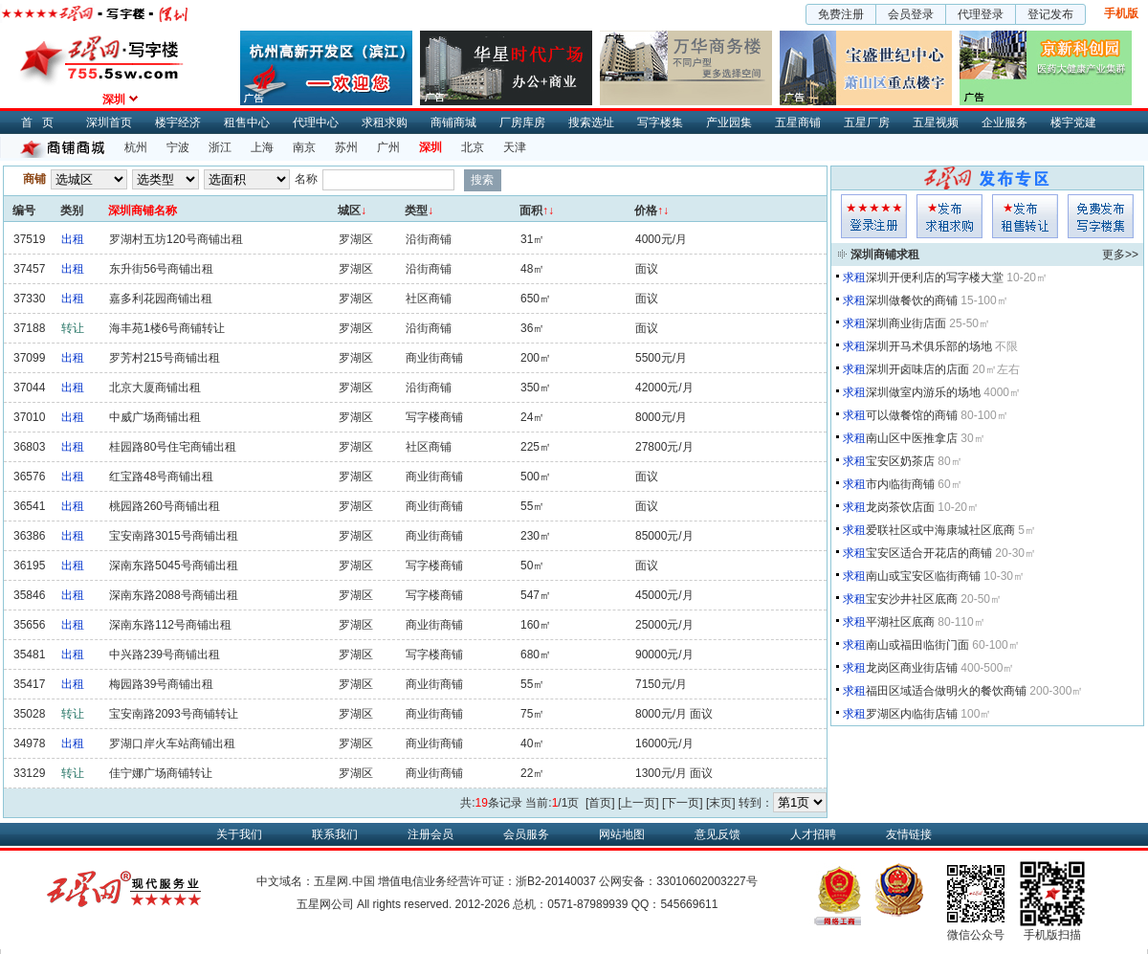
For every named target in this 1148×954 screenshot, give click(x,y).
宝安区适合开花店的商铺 (929, 553)
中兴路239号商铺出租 (164, 654)
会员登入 (874, 216)
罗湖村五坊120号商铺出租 (176, 239)
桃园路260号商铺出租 (164, 506)
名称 (306, 179)
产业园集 (729, 122)
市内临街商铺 (900, 484)
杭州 (135, 147)
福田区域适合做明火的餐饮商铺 (946, 691)
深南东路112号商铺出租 (170, 625)
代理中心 (316, 122)
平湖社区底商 (900, 622)
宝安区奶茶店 (900, 461)
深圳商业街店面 (906, 323)
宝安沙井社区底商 (912, 599)
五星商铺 (798, 122)
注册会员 (430, 834)
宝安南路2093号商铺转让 (173, 714)
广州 (388, 147)
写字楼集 (660, 122)
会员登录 (911, 14)
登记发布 (1050, 14)
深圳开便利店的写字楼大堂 (935, 277)
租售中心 (247, 122)
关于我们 (239, 834)
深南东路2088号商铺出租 (173, 595)
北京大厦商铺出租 (155, 387)
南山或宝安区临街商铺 (923, 576)
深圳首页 (109, 122)
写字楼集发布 (1101, 216)
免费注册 (841, 14)
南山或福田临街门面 (917, 645)
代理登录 (981, 14)
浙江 (220, 147)
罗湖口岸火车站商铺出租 (172, 743)
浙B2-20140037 (556, 881)
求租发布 (949, 216)
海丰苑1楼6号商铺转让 (167, 328)
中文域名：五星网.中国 (315, 881)
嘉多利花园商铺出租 (160, 298)
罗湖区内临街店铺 (912, 714)
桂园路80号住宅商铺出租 (172, 447)
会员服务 (526, 834)
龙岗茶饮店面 (900, 507)
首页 (42, 122)
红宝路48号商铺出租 (161, 476)
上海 (262, 147)
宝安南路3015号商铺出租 (173, 536)
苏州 (346, 147)
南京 (304, 147)
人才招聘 (813, 834)
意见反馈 (717, 834)
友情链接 (909, 834)
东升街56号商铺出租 (161, 269)
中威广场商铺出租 (155, 417)
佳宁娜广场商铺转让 (160, 773)
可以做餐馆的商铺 (912, 415)
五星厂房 (867, 122)
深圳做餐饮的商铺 (912, 300)
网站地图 (622, 834)
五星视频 (936, 122)
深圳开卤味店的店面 (917, 369)
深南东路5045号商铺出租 (173, 565)
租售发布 (1025, 216)
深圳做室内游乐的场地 (923, 392)
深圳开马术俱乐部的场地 (929, 346)
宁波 (177, 147)
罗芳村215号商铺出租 (164, 358)
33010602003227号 (706, 881)
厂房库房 (522, 122)
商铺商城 (453, 122)
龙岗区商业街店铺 (912, 668)
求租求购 (385, 122)
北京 (472, 147)
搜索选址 (591, 122)
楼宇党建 (1073, 122)
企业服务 (1004, 122)
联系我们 (335, 834)
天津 (514, 147)
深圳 (430, 147)
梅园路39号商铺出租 (161, 684)
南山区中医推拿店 (912, 438)
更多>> (1120, 254)
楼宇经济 (178, 122)
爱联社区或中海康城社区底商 (940, 530)
